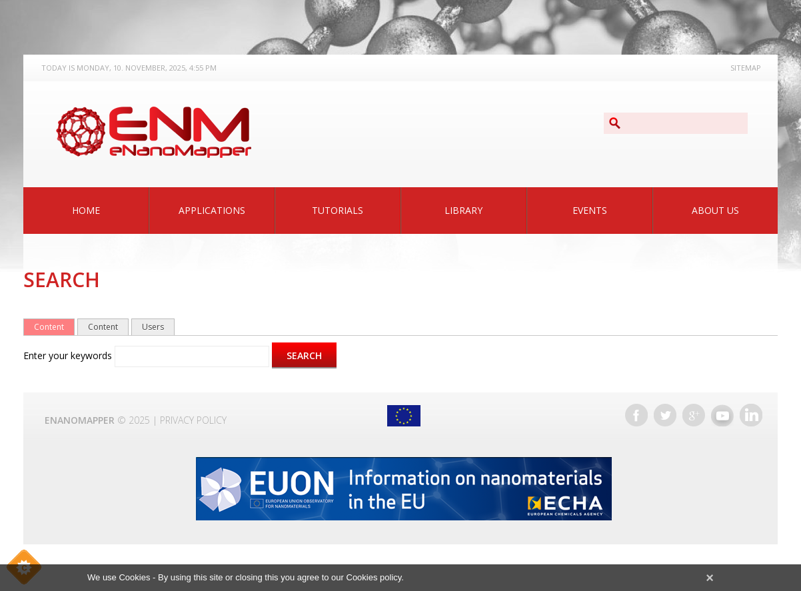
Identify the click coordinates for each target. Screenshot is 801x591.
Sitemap (745, 68)
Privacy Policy (193, 420)
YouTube (722, 415)
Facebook (636, 415)
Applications (212, 210)
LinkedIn (751, 415)
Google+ (693, 415)
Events (589, 210)
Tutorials (337, 210)
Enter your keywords (69, 355)
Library (463, 210)
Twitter (665, 415)
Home (86, 210)
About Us (715, 210)
